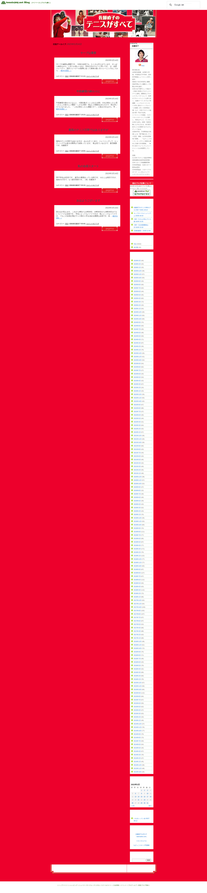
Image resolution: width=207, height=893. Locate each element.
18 (150, 796)
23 (144, 800)
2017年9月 (137, 610)
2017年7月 (137, 617)
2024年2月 (137, 346)
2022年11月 (138, 398)
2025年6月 (137, 291)
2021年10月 (138, 442)
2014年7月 (137, 741)
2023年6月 (137, 374)
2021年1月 (137, 473)
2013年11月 (138, 768)
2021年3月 (137, 466)
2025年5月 (137, 295)
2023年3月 (137, 384)
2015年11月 (138, 686)
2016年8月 (137, 655)
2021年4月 (137, 463)
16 (144, 796)
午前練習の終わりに (88, 91)
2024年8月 (137, 326)
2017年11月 (138, 603)
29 (141, 803)
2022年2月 (137, 428)
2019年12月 (138, 518)
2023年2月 (137, 387)
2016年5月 (137, 665)
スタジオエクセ (141, 841)
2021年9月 (137, 446)
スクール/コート (106, 885)
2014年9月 (137, 734)
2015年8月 (137, 696)
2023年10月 (138, 360)
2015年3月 (137, 713)
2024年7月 (137, 329)
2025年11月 (138, 274)
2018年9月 (137, 569)
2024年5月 (137, 336)
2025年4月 (137, 298)
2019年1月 (137, 555)
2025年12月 (138, 271)
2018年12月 (138, 559)
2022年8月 (137, 408)
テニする (97, 885)
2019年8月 (137, 531)
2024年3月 (137, 343)
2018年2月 (137, 593)
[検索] (183, 4)
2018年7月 (137, 576)
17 (147, 796)
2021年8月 (137, 449)
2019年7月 (137, 535)
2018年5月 (137, 583)
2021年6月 (137, 456)
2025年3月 (137, 302)
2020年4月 (137, 504)
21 (138, 800)
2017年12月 (138, 600)
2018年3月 (137, 590)
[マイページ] (36, 2)
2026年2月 (137, 264)
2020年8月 (137, 490)
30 (144, 803)
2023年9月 (137, 363)
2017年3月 (137, 631)
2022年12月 (138, 394)
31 (147, 803)
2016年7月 (137, 658)
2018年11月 (138, 562)
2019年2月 (137, 552)
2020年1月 (137, 514)
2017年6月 (137, 621)
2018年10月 (138, 566)
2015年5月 (137, 706)
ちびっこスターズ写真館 (141, 845)
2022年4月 (137, 422)
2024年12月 (138, 312)
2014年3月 (137, 754)
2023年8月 (137, 367)
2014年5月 (137, 748)
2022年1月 (137, 432)
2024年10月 (138, 319)
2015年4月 (137, 710)
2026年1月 (137, 267)
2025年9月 (137, 281)
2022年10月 (138, 401)
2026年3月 (137, 260)
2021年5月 (137, 459)
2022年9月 (137, 404)
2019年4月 (137, 545)
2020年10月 (138, 483)
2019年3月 (137, 549)
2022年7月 (137, 411)
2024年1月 (137, 350)
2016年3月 (137, 672)
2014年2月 (137, 758)
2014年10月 (138, 730)
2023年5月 (137, 377)
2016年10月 (138, 648)
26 (132, 803)
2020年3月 (137, 507)
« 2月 (133, 806)
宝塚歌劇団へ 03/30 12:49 (142, 230)
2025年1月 (137, 308)
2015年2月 (137, 717)
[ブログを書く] (45, 2)
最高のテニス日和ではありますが (88, 129)
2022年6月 (137, 415)
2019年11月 (138, 521)
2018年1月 (137, 597)
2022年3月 (137, 425)
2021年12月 (138, 435)
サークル (89, 885)
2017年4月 (137, 628)
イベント (123, 885)
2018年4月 (137, 586)
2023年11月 (138, 356)
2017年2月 (137, 634)
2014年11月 (138, 727)
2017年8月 (137, 614)
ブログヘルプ (132, 885)
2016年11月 (138, 645)
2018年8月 (137, 573)
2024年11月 (138, 315)
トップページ (62, 885)
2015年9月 (137, 693)
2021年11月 (138, 439)
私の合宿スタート (88, 166)
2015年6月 (137, 703)
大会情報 (116, 885)
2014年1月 (137, 761)
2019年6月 (137, 538)
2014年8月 (137, 737)
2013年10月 (138, 772)
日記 (66, 76)
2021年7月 (137, 452)
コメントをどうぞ (92, 76)
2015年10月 (138, 689)
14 (138, 796)
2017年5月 (137, 624)
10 (147, 793)
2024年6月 (137, 332)
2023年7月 (137, 370)
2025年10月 (138, 277)
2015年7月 (137, 700)
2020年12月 (138, 477)
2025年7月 (137, 288)
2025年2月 (137, 305)
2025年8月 (137, 284)
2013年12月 (138, 765)
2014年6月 (137, 744)
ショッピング (73, 885)
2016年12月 (138, 641)
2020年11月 (138, 480)
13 (135, 796)
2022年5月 (137, 418)
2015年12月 (138, 682)
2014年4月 (137, 751)
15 (141, 796)
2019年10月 (138, 525)
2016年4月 (137, 669)
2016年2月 (137, 676)
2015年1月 (137, 720)
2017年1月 (137, 638)
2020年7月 (137, 494)
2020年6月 (137, 497)
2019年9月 (137, 528)
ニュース (82, 885)
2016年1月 (137, 679)
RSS (142, 66)
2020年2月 (137, 511)
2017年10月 (138, 607)
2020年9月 (137, 487)
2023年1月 (137, 391)
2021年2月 (137, 470)
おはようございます (88, 200)
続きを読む (66, 71)
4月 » (150, 806)
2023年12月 (138, 353)
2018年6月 (137, 579)
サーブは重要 (88, 52)
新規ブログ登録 (143, 885)
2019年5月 (137, 542)
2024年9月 (137, 322)
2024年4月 (137, 339)
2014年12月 (138, 724)
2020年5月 (137, 501)
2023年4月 (137, 380)
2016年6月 (137, 662)
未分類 (136, 247)
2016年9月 (137, 652)
